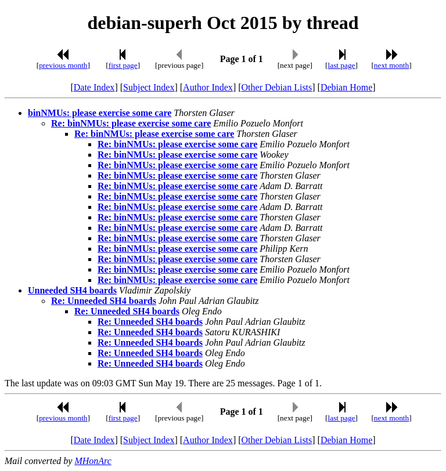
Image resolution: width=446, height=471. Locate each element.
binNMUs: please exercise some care (99, 113)
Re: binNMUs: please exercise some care (131, 123)
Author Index (208, 87)
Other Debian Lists (277, 87)
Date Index (94, 87)
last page (341, 65)
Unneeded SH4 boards (72, 290)
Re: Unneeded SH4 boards (103, 301)
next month (391, 65)
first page (123, 65)
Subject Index (148, 87)
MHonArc (92, 461)
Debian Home (346, 87)
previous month (63, 65)
